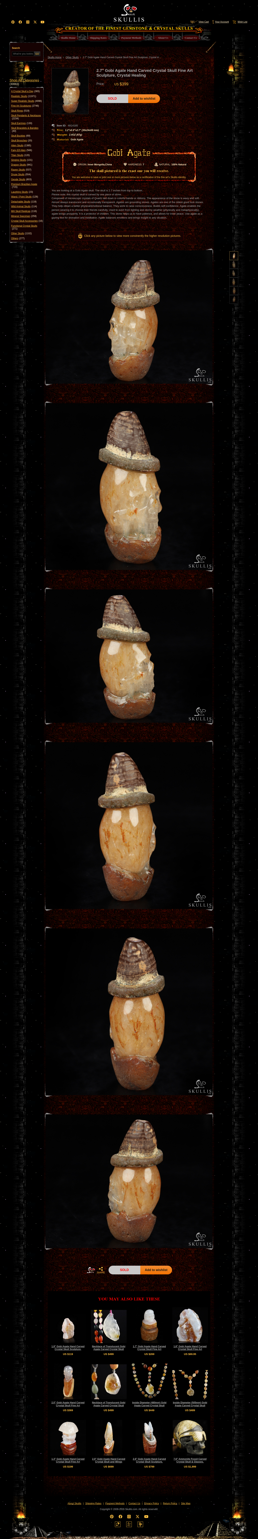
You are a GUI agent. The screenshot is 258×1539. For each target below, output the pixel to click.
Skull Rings (20, 110)
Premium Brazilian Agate (24, 186)
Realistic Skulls (23, 96)
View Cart (199, 21)
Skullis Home (55, 57)
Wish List (239, 21)
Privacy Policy (151, 1503)
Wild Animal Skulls (24, 206)
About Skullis (74, 1503)
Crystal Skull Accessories (27, 221)
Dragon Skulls (21, 164)
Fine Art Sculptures (25, 105)
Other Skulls (21, 233)
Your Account (220, 21)
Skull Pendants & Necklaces (26, 117)
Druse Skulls (21, 174)
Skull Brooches (21, 140)
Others (18, 238)
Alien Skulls (21, 145)
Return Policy (170, 1503)
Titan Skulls (20, 155)
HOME (91, 1270)
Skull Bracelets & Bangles (24, 129)
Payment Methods (115, 1503)
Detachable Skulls (24, 201)
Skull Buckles (20, 135)
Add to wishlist (144, 98)
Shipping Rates (93, 1503)
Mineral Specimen (24, 216)
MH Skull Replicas (24, 211)
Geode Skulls (21, 179)
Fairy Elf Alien (21, 150)
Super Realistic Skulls (26, 101)
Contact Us (134, 1503)
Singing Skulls (21, 160)
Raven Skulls (21, 169)
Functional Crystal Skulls (24, 227)
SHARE (101, 1270)
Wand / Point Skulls (24, 196)
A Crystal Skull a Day (25, 91)
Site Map (185, 1503)
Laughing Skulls (22, 192)
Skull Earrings (21, 123)
